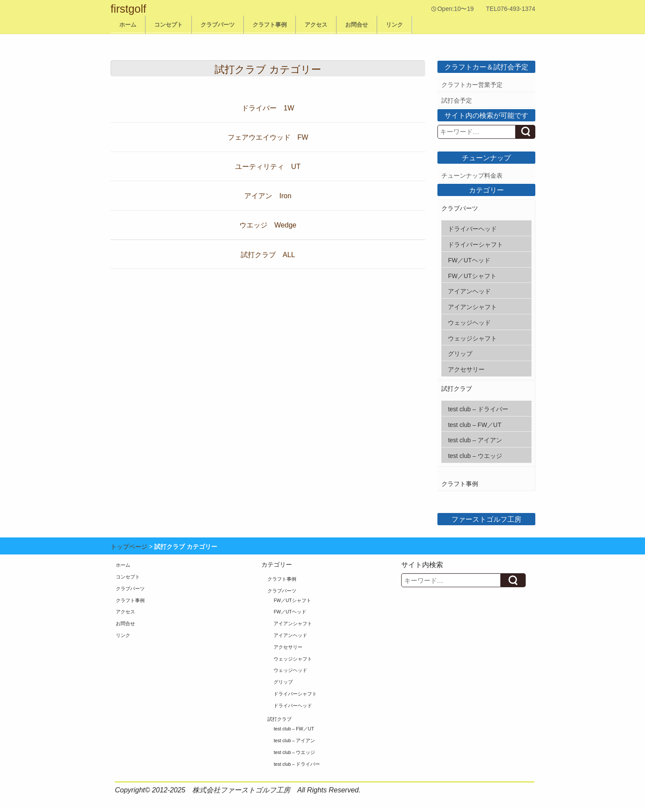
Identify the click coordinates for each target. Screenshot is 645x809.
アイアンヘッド (469, 291)
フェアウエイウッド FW (268, 137)
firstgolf (128, 9)
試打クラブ (456, 388)
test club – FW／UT (474, 424)
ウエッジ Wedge (267, 225)
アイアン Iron (267, 196)
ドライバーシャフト (475, 244)
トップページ (129, 546)
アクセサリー (466, 369)
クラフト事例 (270, 24)
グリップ (460, 353)
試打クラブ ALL (268, 254)
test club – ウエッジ (475, 455)
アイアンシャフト (472, 306)
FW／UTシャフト (472, 275)
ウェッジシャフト (472, 338)
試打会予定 (456, 100)
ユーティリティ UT (267, 166)
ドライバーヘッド (472, 228)
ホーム (127, 24)
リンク (394, 24)
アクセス (316, 24)
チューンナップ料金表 (472, 175)
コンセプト (168, 24)
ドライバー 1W (268, 108)
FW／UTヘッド (469, 260)
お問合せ (356, 24)
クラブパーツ (218, 24)
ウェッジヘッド (469, 322)
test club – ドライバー (478, 409)
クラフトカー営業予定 (472, 84)
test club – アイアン (475, 440)
